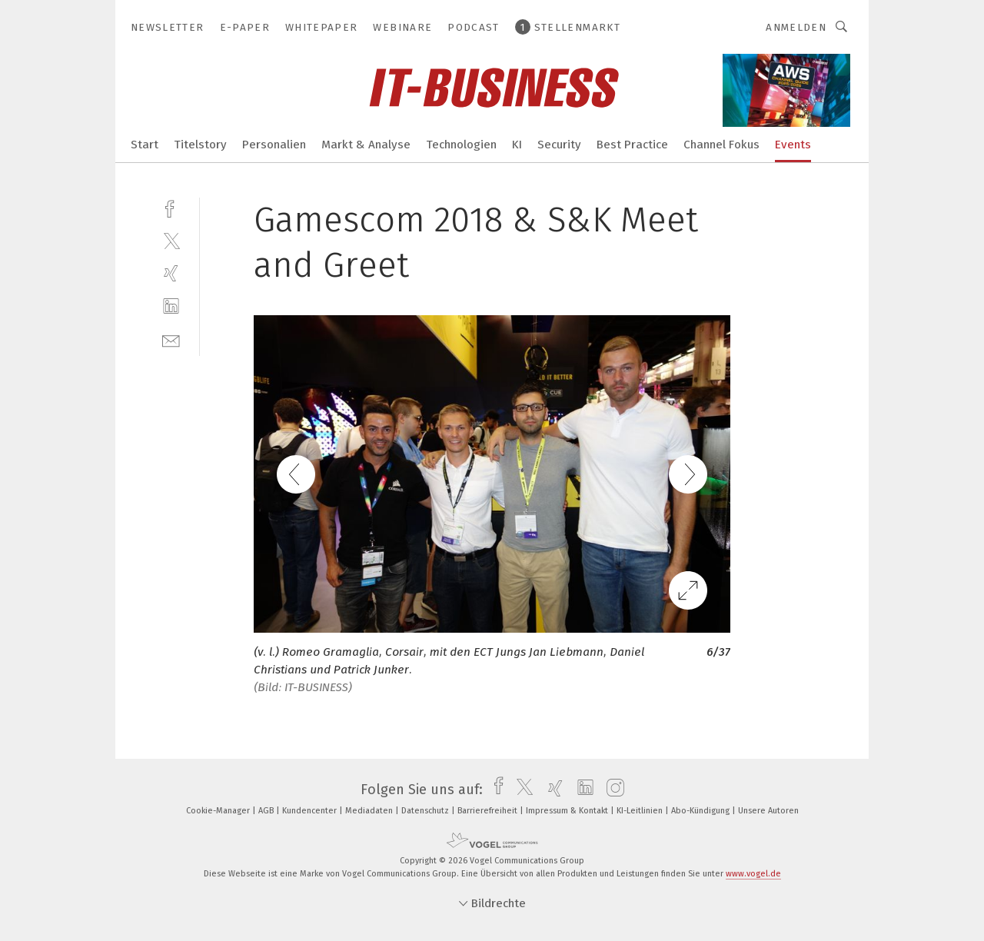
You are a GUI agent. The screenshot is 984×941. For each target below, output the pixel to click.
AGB (267, 811)
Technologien (461, 144)
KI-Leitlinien (641, 811)
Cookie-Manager (219, 811)
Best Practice (632, 144)
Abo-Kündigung (701, 811)
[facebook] (171, 207)
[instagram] (611, 789)
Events (793, 144)
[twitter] (171, 240)
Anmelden (796, 27)
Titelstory (200, 144)
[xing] (171, 273)
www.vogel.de (753, 874)
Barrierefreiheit (488, 811)
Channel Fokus (721, 144)
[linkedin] (171, 306)
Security (559, 144)
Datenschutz (426, 811)
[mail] (171, 339)
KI (517, 144)
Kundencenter (310, 811)
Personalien (274, 144)
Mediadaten (370, 811)
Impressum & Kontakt (568, 811)
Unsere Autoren (768, 811)
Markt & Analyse (366, 144)
